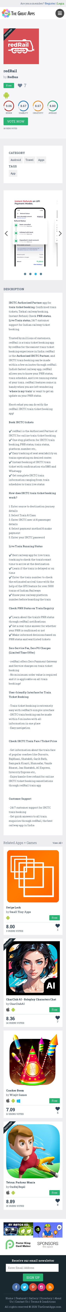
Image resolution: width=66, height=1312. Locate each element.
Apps (41, 160)
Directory (46, 1298)
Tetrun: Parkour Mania (20, 1182)
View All (57, 842)
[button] (6, 232)
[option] (30, 232)
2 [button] (30, 274)
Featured (21, 1298)
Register (50, 3)
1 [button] (25, 274)
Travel (30, 160)
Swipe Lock (13, 907)
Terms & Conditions (43, 1301)
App (13, 173)
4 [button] (41, 274)
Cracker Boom (15, 1090)
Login (60, 3)
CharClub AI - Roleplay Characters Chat (31, 999)
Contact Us (22, 1301)
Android (16, 160)
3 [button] (35, 274)
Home (9, 1298)
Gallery (33, 1298)
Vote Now (15, 121)
